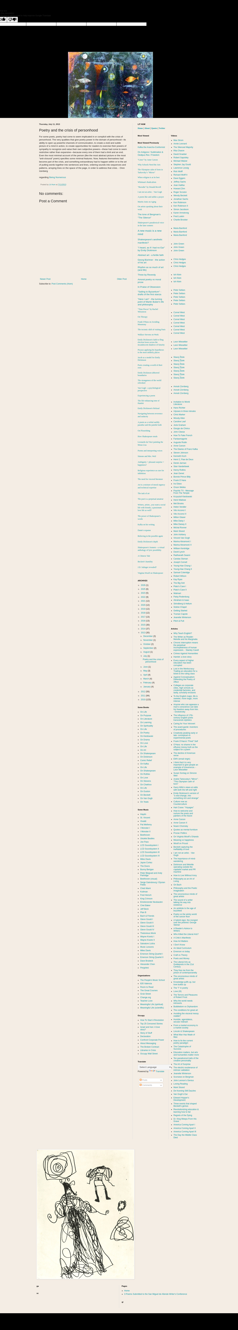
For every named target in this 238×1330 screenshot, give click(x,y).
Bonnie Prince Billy (182, 477)
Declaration (145, 1036)
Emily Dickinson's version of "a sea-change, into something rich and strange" (186, 795)
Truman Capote (181, 614)
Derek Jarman (180, 463)
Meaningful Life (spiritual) (151, 1004)
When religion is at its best (148, 177)
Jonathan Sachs (181, 199)
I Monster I (145, 828)
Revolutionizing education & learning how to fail (186, 1110)
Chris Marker (179, 414)
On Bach (178, 885)
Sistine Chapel (180, 607)
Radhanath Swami (182, 555)
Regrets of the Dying (183, 1115)
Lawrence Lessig (181, 168)
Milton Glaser (180, 517)
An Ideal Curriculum (182, 948)
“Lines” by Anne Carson (148, 160)
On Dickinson (146, 757)
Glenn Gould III (147, 926)
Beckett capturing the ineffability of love (183, 848)
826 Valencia (146, 983)
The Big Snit (179, 583)
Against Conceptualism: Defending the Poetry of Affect (184, 679)
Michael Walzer (181, 161)
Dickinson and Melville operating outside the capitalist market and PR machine (185, 868)
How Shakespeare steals (147, 436)
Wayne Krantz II (147, 940)
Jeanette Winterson (182, 617)
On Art (143, 750)
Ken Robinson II (181, 206)
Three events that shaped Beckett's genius (185, 1104)
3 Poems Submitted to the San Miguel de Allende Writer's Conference (155, 1294)
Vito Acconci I (180, 510)
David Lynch (179, 552)
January (147, 687)
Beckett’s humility (145, 561)
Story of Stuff (146, 1033)
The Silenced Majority (183, 147)
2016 (143, 621)
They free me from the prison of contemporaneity (185, 971)
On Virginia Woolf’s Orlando (186, 836)
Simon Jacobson (181, 209)
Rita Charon (179, 150)
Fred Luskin (179, 216)
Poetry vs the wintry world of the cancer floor (185, 915)
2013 (143, 632)
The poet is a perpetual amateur (150, 499)
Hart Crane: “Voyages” (184, 807)
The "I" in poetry (181, 988)
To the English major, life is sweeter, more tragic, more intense (186, 698)
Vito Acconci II (180, 514)
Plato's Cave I (180, 586)
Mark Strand (179, 531)
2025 (143, 589)
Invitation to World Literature (182, 403)
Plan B (143, 912)
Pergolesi (144, 968)
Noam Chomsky (181, 826)
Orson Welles (180, 487)
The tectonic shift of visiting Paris (151, 329)
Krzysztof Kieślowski (183, 496)
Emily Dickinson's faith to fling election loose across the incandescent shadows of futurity (151, 342)
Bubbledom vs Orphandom (186, 1006)
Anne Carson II (180, 823)
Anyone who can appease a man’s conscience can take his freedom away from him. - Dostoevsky (186, 708)
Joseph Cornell (180, 562)
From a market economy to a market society (186, 1026)
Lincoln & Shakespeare (184, 1031)
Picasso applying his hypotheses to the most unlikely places (151, 351)
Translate (156, 1071)
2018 (143, 613)
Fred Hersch (145, 895)
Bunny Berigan (147, 869)
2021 (143, 601)
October (147, 644)
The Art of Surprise (182, 1064)
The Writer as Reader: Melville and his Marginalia (186, 638)
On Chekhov (146, 784)
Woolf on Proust (181, 843)
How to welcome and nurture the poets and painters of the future (183, 813)
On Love (144, 743)
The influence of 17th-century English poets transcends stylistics (183, 717)
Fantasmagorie (180, 439)
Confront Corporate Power (152, 1040)
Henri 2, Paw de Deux (183, 459)
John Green (179, 244)
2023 (143, 593)
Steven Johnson (181, 453)
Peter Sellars (179, 290)
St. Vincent (145, 817)
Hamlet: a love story (183, 657)
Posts (143, 1080)
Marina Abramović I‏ (182, 541)
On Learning (145, 722)
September (148, 648)
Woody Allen (179, 418)
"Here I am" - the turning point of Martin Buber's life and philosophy (151, 302)
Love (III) (178, 991)
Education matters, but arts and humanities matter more (186, 1053)
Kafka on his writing (146, 524)
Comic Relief (146, 760)
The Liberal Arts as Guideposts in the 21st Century (184, 964)
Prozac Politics (180, 833)
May (145, 671)
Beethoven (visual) (148, 879)
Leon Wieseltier (181, 342)
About (147, 128)
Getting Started (180, 610)
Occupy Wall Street (149, 1053)
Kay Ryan (178, 579)
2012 (143, 691)
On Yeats (144, 802)
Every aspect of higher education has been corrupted (184, 663)
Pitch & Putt (179, 621)
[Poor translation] (12, 19)
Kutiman (144, 892)
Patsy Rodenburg (181, 597)
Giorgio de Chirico (182, 428)
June (145, 667)
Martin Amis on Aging (147, 202)
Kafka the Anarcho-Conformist (151, 147)
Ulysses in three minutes (185, 411)
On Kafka (144, 764)
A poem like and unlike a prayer (151, 197)
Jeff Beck (144, 909)
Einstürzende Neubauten (151, 902)
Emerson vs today (182, 951)
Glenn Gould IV (147, 929)
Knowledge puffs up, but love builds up (185, 983)
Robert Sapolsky (181, 157)
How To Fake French (183, 435)
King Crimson (146, 898)
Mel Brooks (179, 503)
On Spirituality (146, 726)
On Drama (145, 740)
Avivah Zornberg (181, 386)
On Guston (145, 791)
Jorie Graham (180, 425)
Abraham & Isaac (181, 600)
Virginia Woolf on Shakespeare (150, 573)
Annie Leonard (180, 143)
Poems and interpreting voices (150, 450)
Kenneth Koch (180, 456)
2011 (143, 695)
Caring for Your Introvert (184, 723)
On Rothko (145, 774)
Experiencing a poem (146, 395)
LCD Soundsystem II (149, 849)
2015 (143, 625)
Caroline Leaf (180, 421)
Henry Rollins (180, 470)
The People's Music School (152, 980)
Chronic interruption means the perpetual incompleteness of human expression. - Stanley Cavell (186, 646)
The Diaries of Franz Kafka (186, 449)
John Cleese (179, 432)
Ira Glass (178, 484)
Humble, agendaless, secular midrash (183, 1020)
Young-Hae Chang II (183, 569)
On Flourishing (144, 430)
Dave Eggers (179, 178)
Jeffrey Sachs (180, 182)
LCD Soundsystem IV (150, 856)
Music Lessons (147, 947)
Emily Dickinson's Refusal (148, 408)
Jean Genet (179, 473)
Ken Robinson (180, 202)
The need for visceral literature (150, 479)
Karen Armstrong (181, 213)
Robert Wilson (180, 576)
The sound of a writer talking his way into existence (183, 902)
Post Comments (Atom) (62, 284)
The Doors (145, 866)
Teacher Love (146, 1001)
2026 (143, 585)
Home (84, 279)
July (145, 656)
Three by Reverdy (147, 274)
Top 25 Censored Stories (151, 1023)
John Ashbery (180, 534)
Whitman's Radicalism (147, 182)
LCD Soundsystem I (149, 845)
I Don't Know (179, 945)
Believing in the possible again (150, 536)
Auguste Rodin (180, 442)
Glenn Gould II (146, 923)
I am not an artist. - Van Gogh (150, 192)
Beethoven (145, 835)
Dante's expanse (144, 530)
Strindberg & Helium (183, 603)
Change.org (145, 997)
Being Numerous (57, 177)
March (146, 679)
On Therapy (142, 317)
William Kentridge (181, 548)
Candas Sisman (181, 559)
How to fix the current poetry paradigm (183, 1041)
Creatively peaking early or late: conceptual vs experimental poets (186, 735)
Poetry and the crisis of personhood (153, 660)
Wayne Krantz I (147, 936)
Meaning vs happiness (184, 840)
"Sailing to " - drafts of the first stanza (149, 293)
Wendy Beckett (180, 195)
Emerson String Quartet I (151, 954)
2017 (143, 617)
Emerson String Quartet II (151, 957)
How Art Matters (181, 941)
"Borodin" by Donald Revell (149, 187)
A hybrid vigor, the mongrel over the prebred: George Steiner (186, 922)
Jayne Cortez (146, 862)
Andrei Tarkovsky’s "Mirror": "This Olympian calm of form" (186, 781)
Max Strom (178, 140)
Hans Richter (179, 408)
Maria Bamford (180, 228)
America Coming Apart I (184, 1124)
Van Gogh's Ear (181, 1094)
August (146, 652)
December (148, 636)
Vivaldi (143, 821)
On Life (143, 712)
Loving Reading (181, 1084)
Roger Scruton (180, 192)
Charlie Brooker (181, 220)
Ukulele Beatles (147, 838)
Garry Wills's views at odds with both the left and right (186, 788)
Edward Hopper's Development (181, 1099)
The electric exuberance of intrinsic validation (186, 1068)
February (147, 682)
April (145, 675)
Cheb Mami (145, 888)
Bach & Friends (147, 916)
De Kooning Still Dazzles (185, 1091)
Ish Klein (177, 274)
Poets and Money (181, 958)
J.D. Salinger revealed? (147, 567)
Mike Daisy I (179, 521)
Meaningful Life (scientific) (152, 1008)
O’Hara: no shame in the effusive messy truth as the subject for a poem (186, 747)
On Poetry (144, 733)
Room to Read (146, 987)
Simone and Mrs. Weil (147, 456)
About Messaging (148, 1043)
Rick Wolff (178, 171)
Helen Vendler (180, 507)
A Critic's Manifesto (182, 938)
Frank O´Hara (180, 480)
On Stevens (145, 781)
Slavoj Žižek (179, 357)
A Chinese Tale (144, 556)
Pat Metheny (146, 824)
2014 (143, 629)
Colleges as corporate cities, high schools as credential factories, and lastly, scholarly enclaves (185, 689)
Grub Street (145, 994)
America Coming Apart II (185, 1128)
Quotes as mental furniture (186, 829)
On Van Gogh (146, 798)
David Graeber (180, 154)
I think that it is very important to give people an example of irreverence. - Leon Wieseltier (186, 766)
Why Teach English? (183, 633)
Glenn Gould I (146, 919)
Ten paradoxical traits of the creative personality (186, 1059)
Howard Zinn (179, 188)
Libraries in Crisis (148, 1050)
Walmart (177, 593)
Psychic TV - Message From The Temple (184, 491)
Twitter (162, 128)
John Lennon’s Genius (184, 1080)
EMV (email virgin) (182, 759)
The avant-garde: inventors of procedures (186, 728)
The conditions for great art (186, 1010)
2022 (143, 597)
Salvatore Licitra (147, 943)
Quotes (154, 128)
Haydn (143, 814)
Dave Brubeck (146, 961)
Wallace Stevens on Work (148, 334)
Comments (146, 1085)
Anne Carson (179, 446)
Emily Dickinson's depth (148, 541)
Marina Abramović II (183, 545)
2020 (143, 605)
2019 (143, 609)
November (148, 640)
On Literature (146, 719)
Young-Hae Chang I (182, 566)
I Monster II (145, 831)
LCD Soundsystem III (149, 852)
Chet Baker (145, 905)
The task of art (144, 493)
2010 (143, 699)
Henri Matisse (180, 500)
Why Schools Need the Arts (149, 164)
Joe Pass (144, 842)
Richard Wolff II (181, 175)
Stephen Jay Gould (182, 164)
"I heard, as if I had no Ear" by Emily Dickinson (151, 249)
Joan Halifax (179, 185)
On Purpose (145, 715)
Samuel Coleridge (182, 572)
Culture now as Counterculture (180, 802)
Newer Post (45, 279)
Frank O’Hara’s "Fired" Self (186, 741)
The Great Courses (149, 990)
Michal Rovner (180, 527)
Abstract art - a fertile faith (151, 255)
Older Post (122, 279)
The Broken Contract (149, 1047)
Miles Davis (145, 859)
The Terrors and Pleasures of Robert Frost (186, 996)
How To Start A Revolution (152, 1020)
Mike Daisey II (180, 524)
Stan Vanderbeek (181, 466)
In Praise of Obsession (149, 287)
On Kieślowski (146, 736)
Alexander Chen (147, 964)
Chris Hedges (180, 259)
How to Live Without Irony (185, 875)
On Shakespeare (148, 753)
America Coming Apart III (185, 1131)
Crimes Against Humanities (186, 653)
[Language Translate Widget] (155, 1067)
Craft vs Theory (181, 955)
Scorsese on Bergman (184, 1077)
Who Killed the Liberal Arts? (186, 934)
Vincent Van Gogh (182, 538)
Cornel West (179, 312)
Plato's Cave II (180, 590)
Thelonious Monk (148, 933)
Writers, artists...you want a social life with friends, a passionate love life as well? (151, 508)
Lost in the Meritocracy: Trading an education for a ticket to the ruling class (185, 671)
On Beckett (145, 795)
